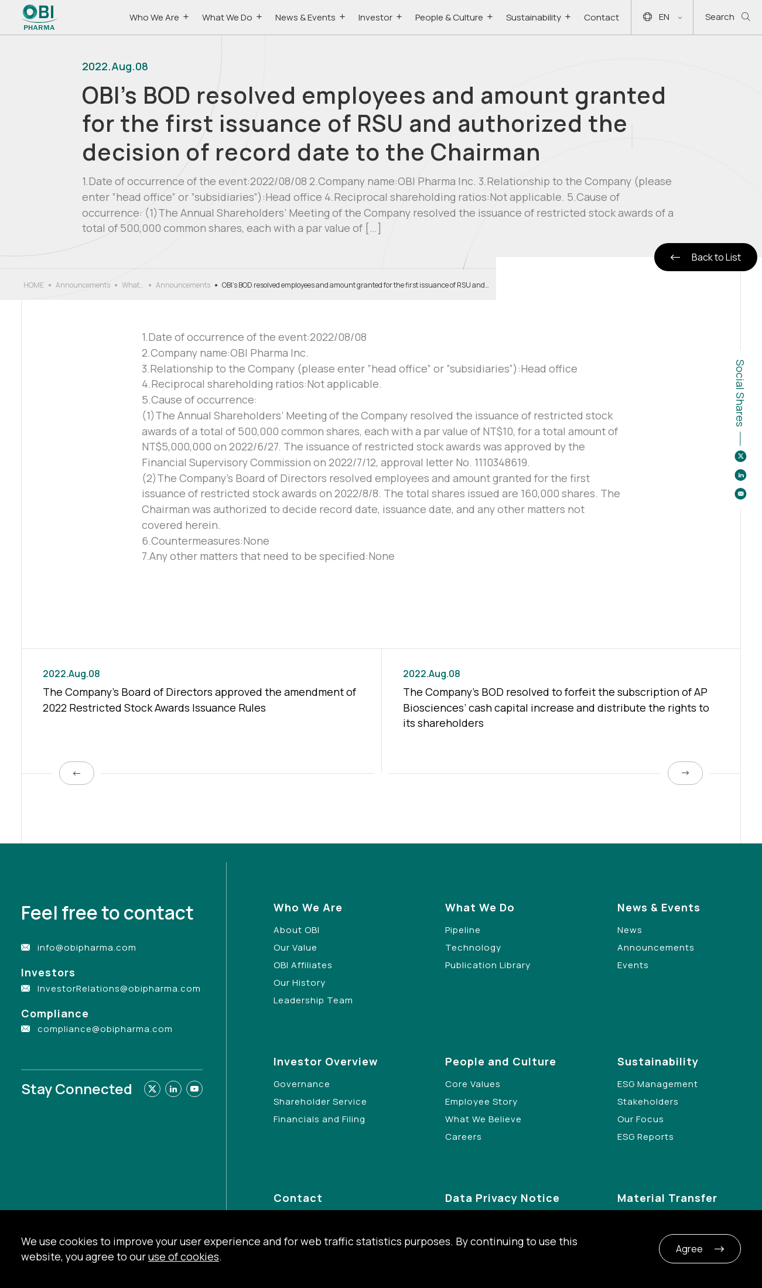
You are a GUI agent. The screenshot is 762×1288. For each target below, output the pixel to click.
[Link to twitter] (152, 1089)
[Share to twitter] (740, 456)
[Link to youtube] (194, 1089)
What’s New (133, 285)
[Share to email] (740, 494)
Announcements (83, 285)
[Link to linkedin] (173, 1089)
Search (727, 17)
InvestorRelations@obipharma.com (119, 988)
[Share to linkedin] (740, 475)
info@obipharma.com (86, 947)
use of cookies (183, 1256)
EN (662, 17)
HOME (33, 285)
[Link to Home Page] (39, 17)
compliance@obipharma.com (105, 1029)
